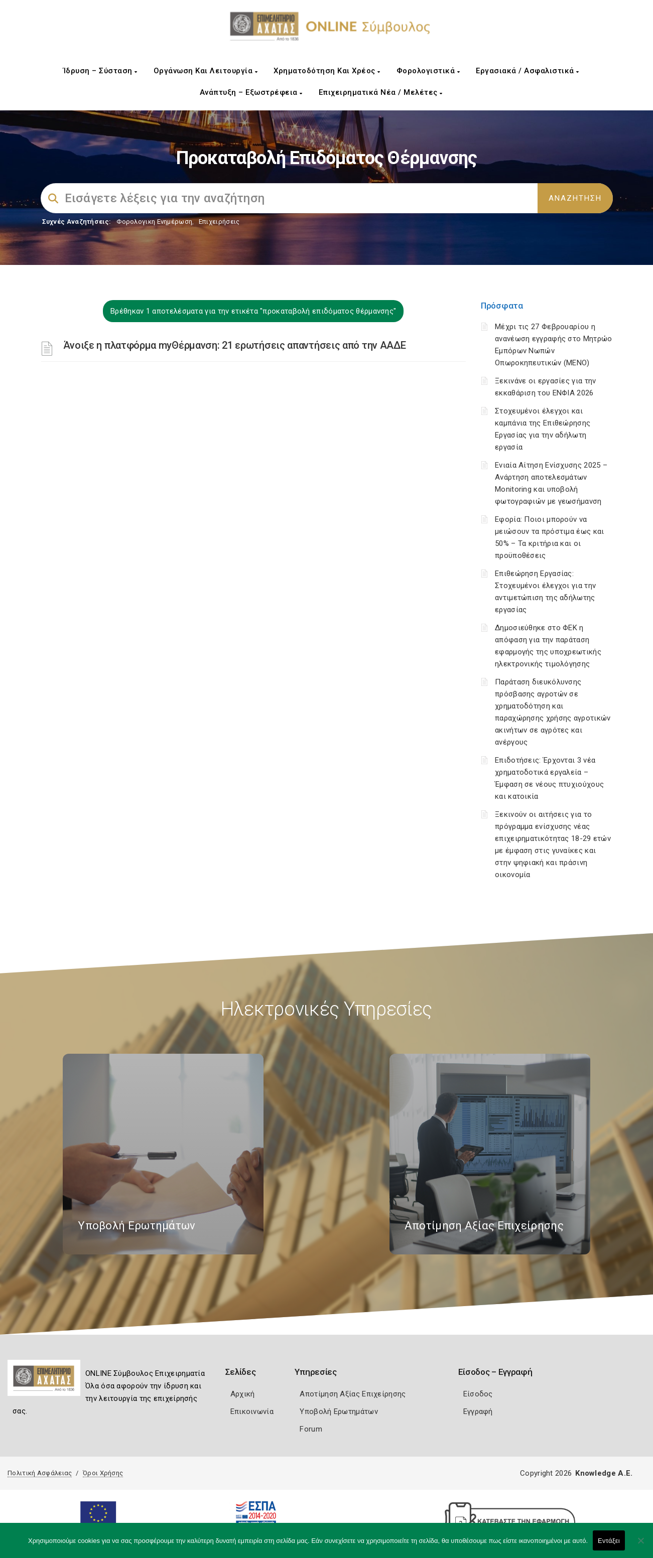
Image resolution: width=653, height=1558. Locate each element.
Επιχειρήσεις (219, 221)
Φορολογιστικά (428, 70)
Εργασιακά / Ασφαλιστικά (527, 70)
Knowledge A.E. (603, 1473)
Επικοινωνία (252, 1411)
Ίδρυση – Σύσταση (100, 70)
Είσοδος (478, 1393)
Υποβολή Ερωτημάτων (338, 1411)
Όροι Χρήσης (103, 1473)
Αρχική (242, 1393)
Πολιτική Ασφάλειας (40, 1473)
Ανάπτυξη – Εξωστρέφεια (251, 92)
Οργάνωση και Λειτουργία (206, 70)
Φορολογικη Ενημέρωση (154, 221)
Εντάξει (609, 1540)
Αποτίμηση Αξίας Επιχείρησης (353, 1393)
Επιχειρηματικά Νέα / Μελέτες (381, 92)
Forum (311, 1429)
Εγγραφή (478, 1411)
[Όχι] (640, 1545)
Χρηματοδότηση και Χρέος (327, 70)
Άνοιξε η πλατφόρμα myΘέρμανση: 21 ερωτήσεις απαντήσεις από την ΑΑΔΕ (234, 345)
